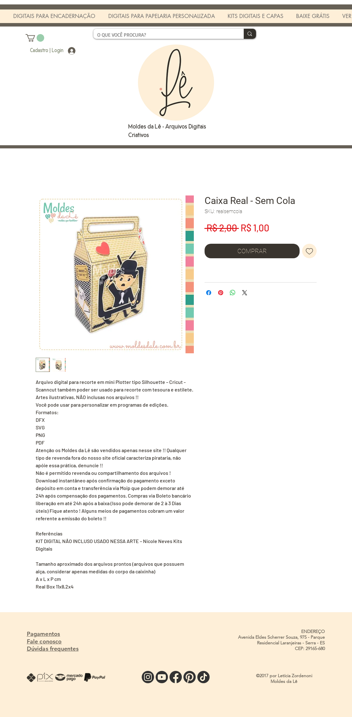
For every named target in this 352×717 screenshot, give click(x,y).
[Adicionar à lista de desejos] (309, 251)
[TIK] (203, 677)
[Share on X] (244, 292)
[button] (35, 38)
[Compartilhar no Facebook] (208, 292)
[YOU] (162, 677)
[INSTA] (148, 677)
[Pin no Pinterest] (220, 292)
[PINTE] (189, 677)
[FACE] (176, 677)
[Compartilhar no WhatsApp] (232, 292)
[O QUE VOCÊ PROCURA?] (164, 35)
